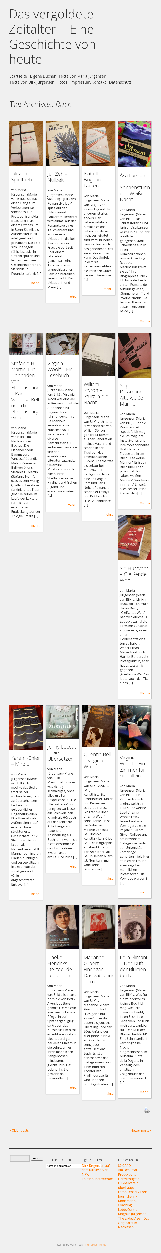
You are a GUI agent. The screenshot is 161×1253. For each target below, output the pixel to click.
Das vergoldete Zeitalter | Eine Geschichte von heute (52, 36)
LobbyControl (128, 1209)
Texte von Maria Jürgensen (82, 76)
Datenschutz (120, 82)
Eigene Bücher (43, 76)
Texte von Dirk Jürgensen (31, 82)
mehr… (36, 283)
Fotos (62, 82)
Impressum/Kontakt (88, 82)
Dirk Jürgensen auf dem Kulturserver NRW (96, 1170)
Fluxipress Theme (95, 1244)
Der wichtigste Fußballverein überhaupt (128, 1183)
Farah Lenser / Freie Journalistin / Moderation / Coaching (132, 1198)
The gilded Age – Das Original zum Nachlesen (133, 1222)
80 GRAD (124, 1165)
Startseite (18, 76)
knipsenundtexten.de (97, 1179)
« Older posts (19, 1130)
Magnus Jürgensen (132, 1214)
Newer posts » (141, 1130)
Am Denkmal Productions (127, 1172)
